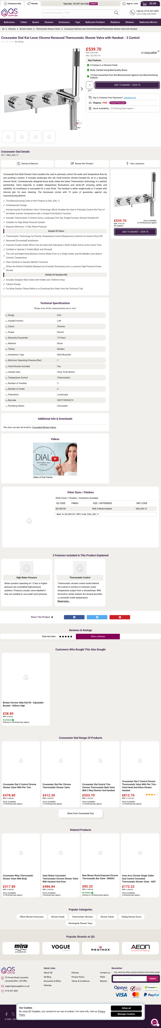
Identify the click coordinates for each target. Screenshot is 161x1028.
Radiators (115, 22)
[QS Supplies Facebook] (6, 1014)
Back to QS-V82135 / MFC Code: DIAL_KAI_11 (78, 514)
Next (80, 88)
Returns (103, 981)
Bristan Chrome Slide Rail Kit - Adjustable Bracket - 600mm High (23, 704)
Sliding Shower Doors (131, 917)
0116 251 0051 (9, 991)
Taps (77, 22)
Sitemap (47, 985)
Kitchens (129, 22)
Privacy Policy (78, 977)
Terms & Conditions (81, 981)
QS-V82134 (61, 508)
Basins (35, 22)
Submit (152, 979)
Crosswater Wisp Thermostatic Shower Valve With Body (18, 877)
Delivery (75, 972)
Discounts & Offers (52, 981)
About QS (48, 972)
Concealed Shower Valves (44, 427)
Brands (32, 3)
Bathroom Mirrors (148, 22)
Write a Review (98, 636)
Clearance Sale (12, 3)
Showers (49, 22)
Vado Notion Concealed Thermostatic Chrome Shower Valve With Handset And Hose (60, 878)
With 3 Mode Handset (102, 508)
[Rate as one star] (60, 637)
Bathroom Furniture (95, 22)
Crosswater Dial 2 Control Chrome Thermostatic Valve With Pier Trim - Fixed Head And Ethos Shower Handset (139, 786)
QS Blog (47, 977)
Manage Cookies (126, 1014)
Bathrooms (9, 22)
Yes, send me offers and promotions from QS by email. (137, 972)
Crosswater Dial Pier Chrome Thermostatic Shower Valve (57, 786)
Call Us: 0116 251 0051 (148, 11)
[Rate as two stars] (61, 637)
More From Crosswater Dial (80, 813)
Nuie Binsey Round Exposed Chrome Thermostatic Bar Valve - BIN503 (100, 877)
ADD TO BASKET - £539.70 (127, 85)
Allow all (126, 1008)
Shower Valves (107, 917)
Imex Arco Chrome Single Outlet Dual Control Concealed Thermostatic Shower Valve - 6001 (139, 878)
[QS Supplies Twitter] (13, 1014)
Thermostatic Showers (82, 917)
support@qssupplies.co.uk (15, 986)
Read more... (64, 601)
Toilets (23, 22)
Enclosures (64, 22)
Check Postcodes (117, 103)
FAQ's (102, 977)
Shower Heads (58, 917)
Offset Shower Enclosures (32, 917)
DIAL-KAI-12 (141, 508)
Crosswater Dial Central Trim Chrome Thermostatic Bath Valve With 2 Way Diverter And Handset (98, 787)
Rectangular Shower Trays (80, 923)
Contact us (105, 972)
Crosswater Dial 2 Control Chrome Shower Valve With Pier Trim (19, 786)
